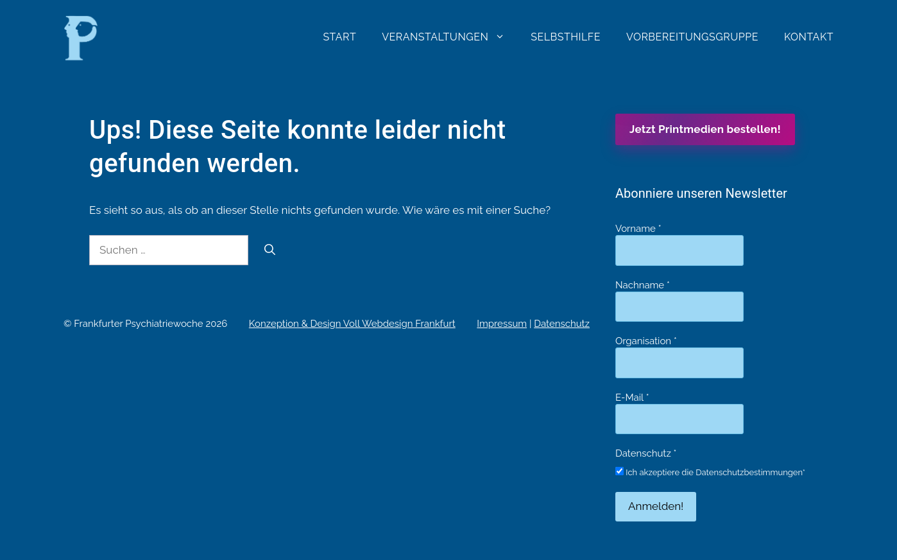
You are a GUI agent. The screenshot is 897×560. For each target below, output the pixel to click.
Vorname (638, 228)
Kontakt (808, 37)
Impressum (502, 323)
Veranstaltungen (450, 37)
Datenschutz (562, 323)
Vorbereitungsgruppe (692, 37)
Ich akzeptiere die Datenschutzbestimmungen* (710, 472)
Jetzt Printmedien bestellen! (705, 129)
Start (339, 37)
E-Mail (632, 397)
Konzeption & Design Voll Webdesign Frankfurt (352, 323)
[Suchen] (270, 250)
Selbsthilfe (566, 37)
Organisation (646, 341)
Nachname (642, 285)
